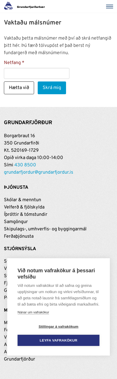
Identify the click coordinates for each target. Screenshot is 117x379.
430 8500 (25, 165)
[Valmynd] (110, 6)
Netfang (12, 63)
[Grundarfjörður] (26, 6)
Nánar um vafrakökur (33, 312)
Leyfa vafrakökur (58, 340)
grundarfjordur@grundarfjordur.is (38, 172)
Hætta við (19, 88)
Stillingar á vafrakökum (58, 327)
